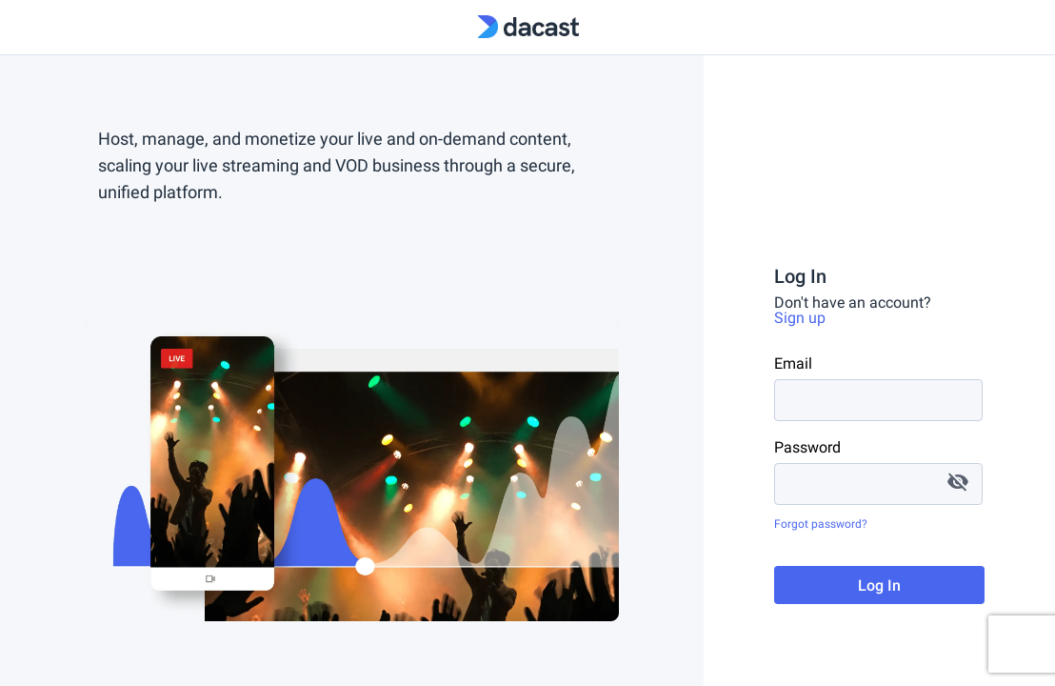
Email (793, 363)
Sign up (800, 318)
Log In (879, 585)
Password (807, 447)
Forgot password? (820, 524)
